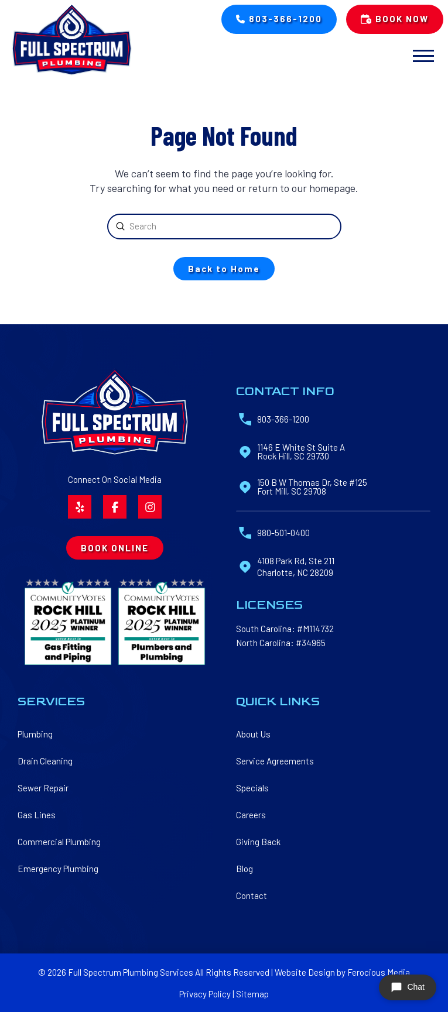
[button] (423, 56)
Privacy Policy (205, 994)
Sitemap (252, 994)
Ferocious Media (378, 972)
